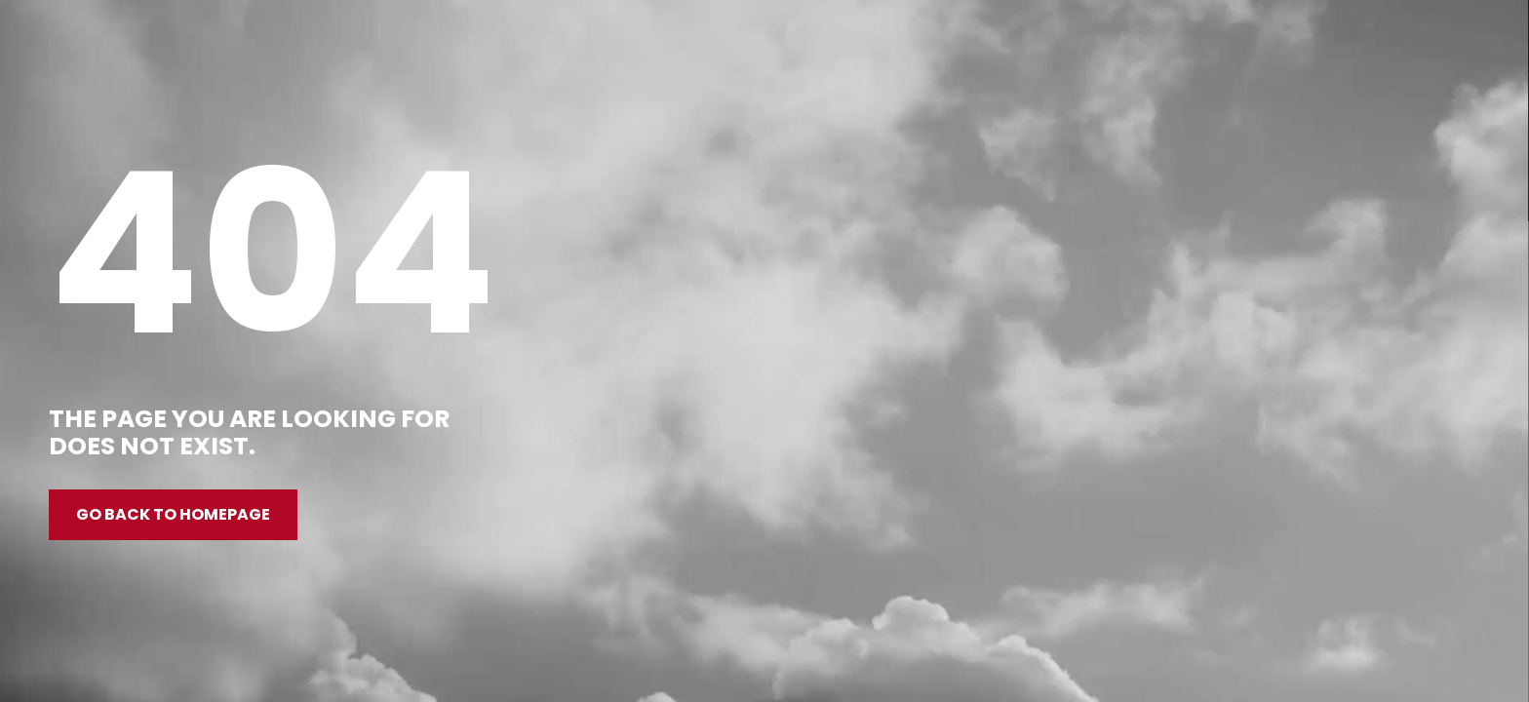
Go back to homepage (173, 514)
